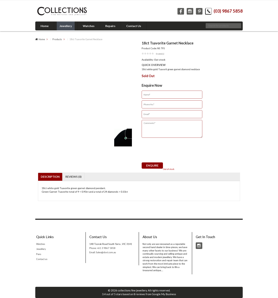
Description (50, 176)
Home (42, 39)
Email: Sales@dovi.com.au (102, 252)
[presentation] (169, 152)
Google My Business (164, 294)
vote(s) (160, 53)
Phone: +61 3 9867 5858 (102, 248)
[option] (85, 46)
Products (57, 39)
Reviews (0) (73, 176)
